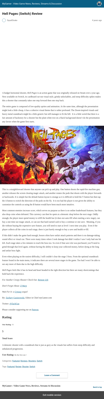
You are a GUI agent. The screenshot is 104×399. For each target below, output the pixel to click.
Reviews (23, 361)
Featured (16, 361)
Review (18, 367)
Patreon (35, 309)
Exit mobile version (52, 395)
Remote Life (43, 280)
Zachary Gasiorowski (15, 298)
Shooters (32, 361)
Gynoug (18, 292)
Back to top (97, 387)
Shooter (25, 367)
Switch (39, 361)
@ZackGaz (14, 304)
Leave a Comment (52, 375)
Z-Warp (23, 286)
